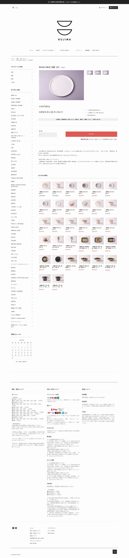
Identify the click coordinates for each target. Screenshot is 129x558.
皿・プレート (24, 58)
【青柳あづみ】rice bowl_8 (109, 210)
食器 (18, 58)
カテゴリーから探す (49, 50)
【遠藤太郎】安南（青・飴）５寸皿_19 (57, 266)
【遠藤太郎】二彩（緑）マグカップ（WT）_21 (44, 286)
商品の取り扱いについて (87, 139)
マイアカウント (52, 528)
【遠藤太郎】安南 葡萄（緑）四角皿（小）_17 (110, 247)
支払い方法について (35, 530)
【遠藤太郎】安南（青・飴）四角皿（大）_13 (97, 247)
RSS (31, 543)
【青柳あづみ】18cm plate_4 (43, 192)
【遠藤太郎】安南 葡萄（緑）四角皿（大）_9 (84, 247)
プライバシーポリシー (35, 540)
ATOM (34, 543)
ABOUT (38, 50)
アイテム (113, 7)
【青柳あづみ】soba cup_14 (56, 192)
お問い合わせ (95, 50)
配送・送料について (35, 533)
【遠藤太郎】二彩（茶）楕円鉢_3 (70, 266)
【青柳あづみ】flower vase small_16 (57, 246)
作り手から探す (65, 50)
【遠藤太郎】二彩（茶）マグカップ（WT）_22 (57, 286)
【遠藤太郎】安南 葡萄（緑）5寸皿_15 (44, 266)
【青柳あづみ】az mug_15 (43, 246)
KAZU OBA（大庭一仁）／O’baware (25, 60)
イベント (79, 50)
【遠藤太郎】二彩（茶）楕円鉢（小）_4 (97, 266)
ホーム (31, 50)
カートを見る (51, 530)
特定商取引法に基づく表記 (110, 139)
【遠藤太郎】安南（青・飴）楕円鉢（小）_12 (110, 267)
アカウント (104, 7)
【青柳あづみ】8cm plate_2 (69, 192)
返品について (98, 139)
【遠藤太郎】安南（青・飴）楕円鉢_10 (84, 266)
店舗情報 (87, 50)
